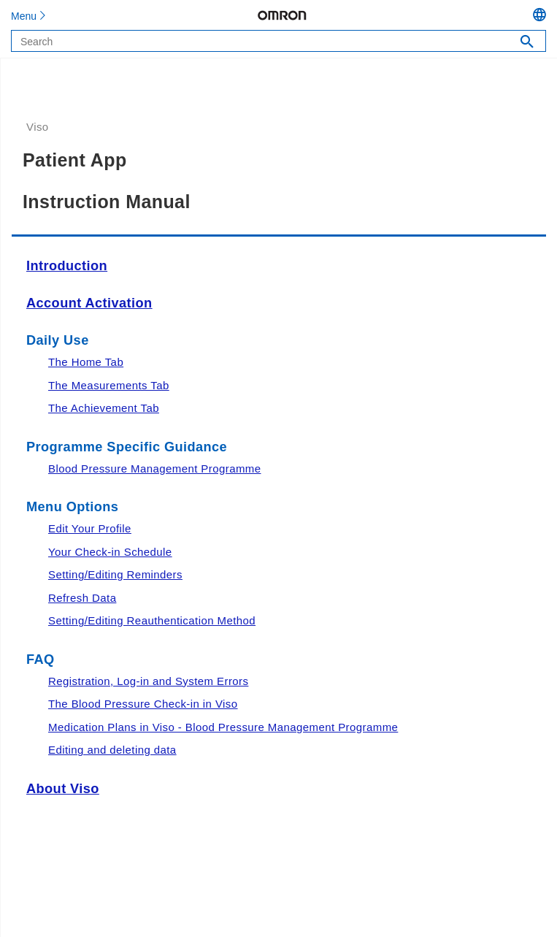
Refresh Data (82, 598)
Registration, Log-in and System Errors (148, 681)
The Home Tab (85, 362)
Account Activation (89, 303)
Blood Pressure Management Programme (154, 468)
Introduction (66, 266)
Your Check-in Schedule (110, 552)
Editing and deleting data (112, 749)
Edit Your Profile (89, 528)
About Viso (62, 788)
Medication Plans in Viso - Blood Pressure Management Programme (223, 727)
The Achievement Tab (103, 408)
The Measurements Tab (108, 385)
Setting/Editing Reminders (115, 574)
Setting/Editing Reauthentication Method (152, 620)
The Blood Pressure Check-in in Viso (143, 703)
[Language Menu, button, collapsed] (545, 16)
